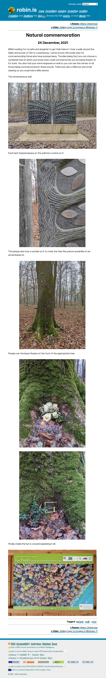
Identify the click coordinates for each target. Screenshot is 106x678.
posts (66, 16)
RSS (13, 644)
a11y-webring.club (26, 658)
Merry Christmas (84, 24)
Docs (54, 644)
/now (41, 11)
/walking (28, 16)
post (94, 622)
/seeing (62, 11)
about (82, 16)
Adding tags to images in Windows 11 (74, 27)
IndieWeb (23, 655)
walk (87, 622)
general (80, 622)
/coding (83, 11)
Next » (42, 655)
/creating (72, 11)
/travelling (51, 11)
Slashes (46, 644)
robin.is (27, 10)
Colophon (36, 644)
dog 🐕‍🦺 (41, 16)
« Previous (12, 655)
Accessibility (23, 644)
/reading (13, 16)
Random (35, 655)
